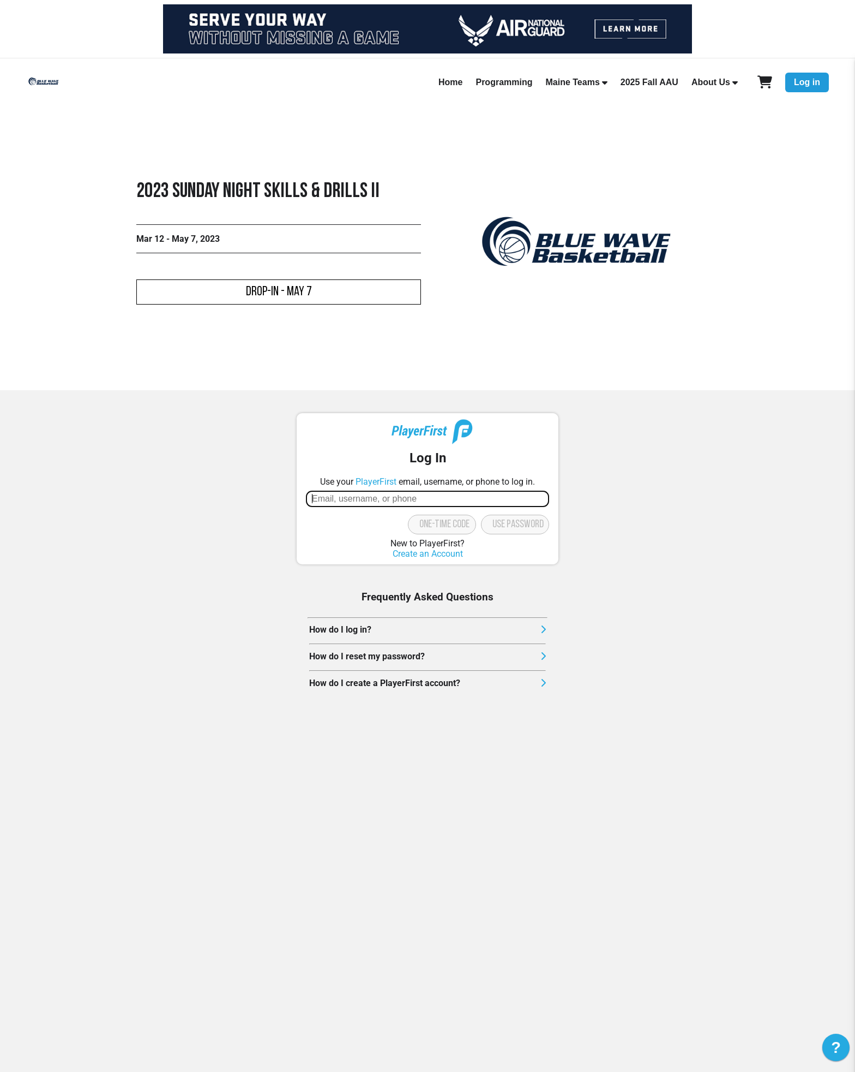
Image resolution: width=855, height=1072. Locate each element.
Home (450, 82)
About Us (710, 82)
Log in (807, 82)
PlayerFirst (376, 482)
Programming (503, 82)
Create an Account (428, 554)
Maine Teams (572, 82)
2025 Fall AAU (649, 82)
